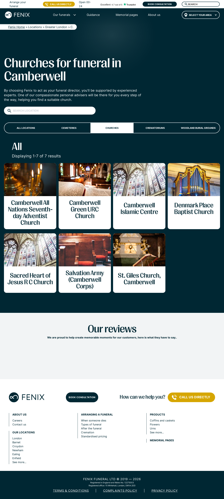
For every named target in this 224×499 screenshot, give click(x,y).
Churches (112, 127)
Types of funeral (91, 424)
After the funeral (91, 428)
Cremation (87, 432)
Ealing (16, 454)
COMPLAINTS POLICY (120, 490)
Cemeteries (68, 127)
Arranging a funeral (97, 414)
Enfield (16, 458)
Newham (17, 450)
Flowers (155, 424)
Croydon (17, 446)
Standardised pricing (94, 436)
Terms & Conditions (71, 490)
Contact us (19, 424)
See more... (19, 462)
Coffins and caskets (162, 420)
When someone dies (93, 420)
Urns (153, 428)
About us (19, 414)
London (17, 438)
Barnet (16, 442)
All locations (26, 127)
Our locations (23, 432)
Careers (17, 420)
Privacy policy (165, 490)
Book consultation (160, 4)
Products (157, 414)
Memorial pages (162, 440)
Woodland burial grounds (198, 127)
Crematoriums (155, 127)
